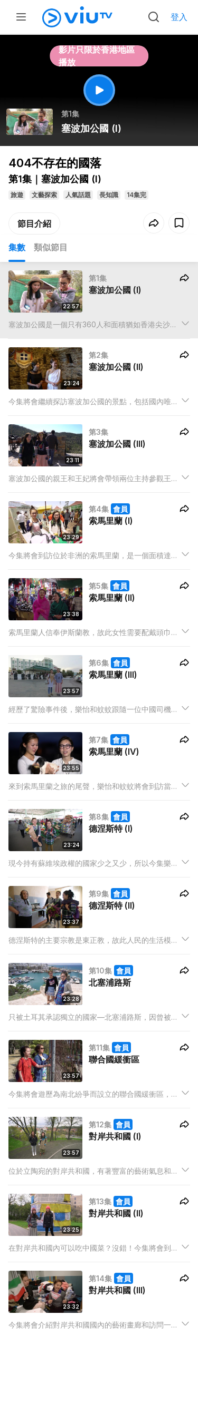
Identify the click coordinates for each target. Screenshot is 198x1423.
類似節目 (51, 247)
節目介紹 (34, 223)
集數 (16, 247)
